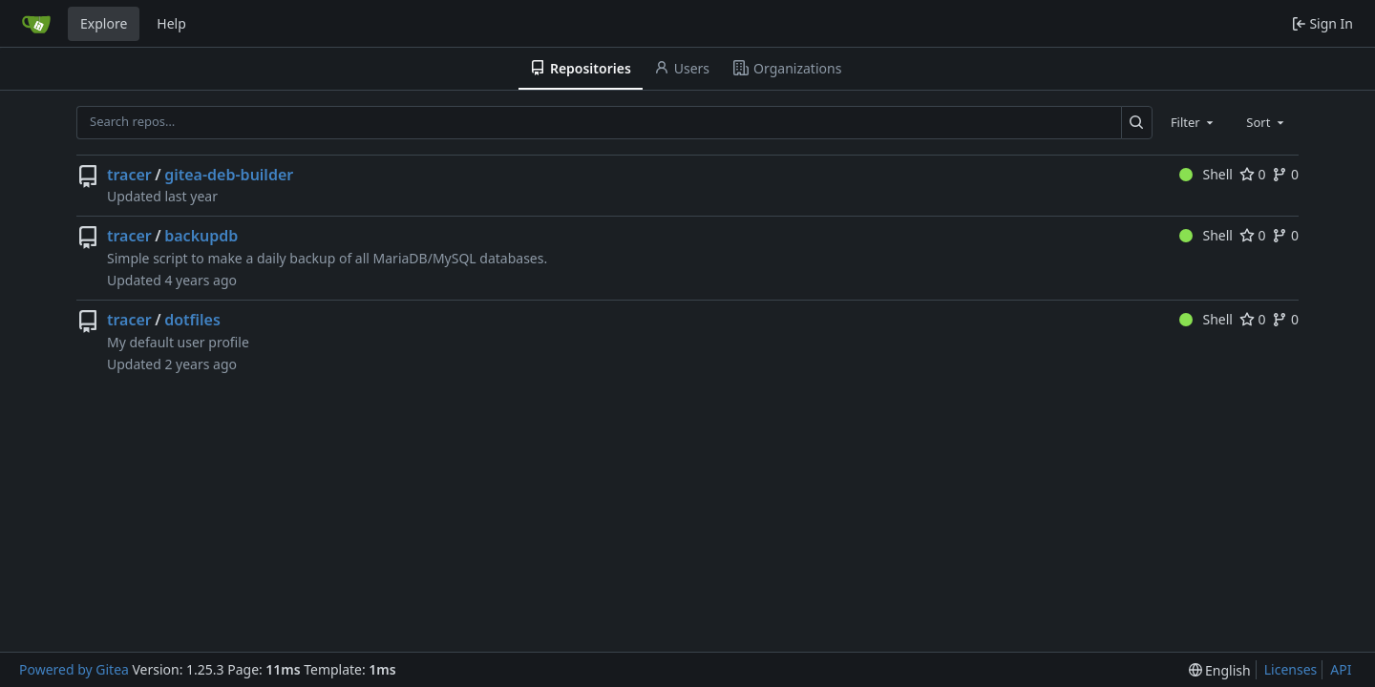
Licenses (1291, 669)
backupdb (201, 235)
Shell (1206, 174)
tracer (129, 174)
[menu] (1220, 670)
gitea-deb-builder (228, 174)
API (1340, 669)
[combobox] (1193, 122)
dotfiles (192, 319)
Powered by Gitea (74, 669)
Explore (103, 23)
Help (171, 23)
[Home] (36, 24)
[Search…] (1137, 122)
